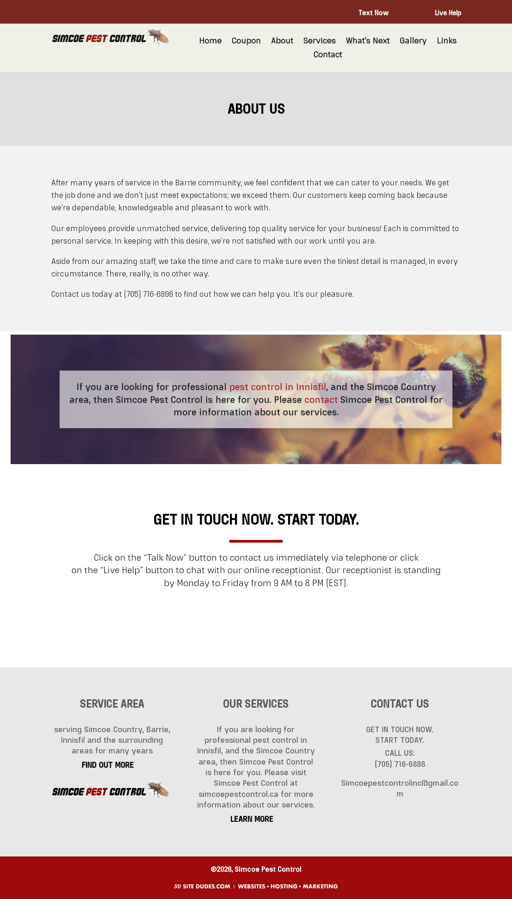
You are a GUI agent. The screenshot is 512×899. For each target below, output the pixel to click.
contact (316, 399)
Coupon (246, 41)
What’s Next (368, 41)
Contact (327, 55)
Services (319, 41)
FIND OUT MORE (108, 765)
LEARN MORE (251, 819)
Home (210, 41)
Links (447, 41)
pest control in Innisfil (276, 387)
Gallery (413, 41)
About (282, 41)
